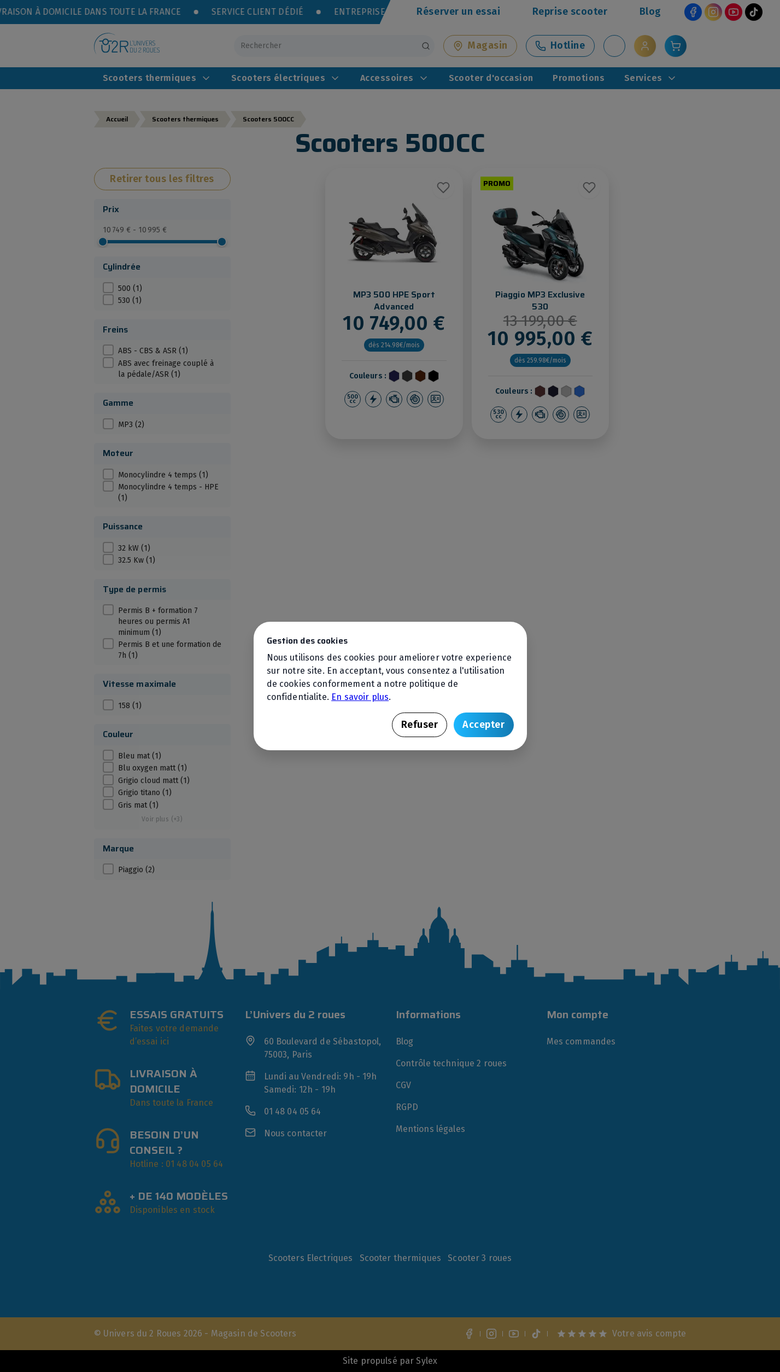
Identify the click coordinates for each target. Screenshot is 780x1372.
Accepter (483, 725)
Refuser (419, 725)
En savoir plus (360, 697)
